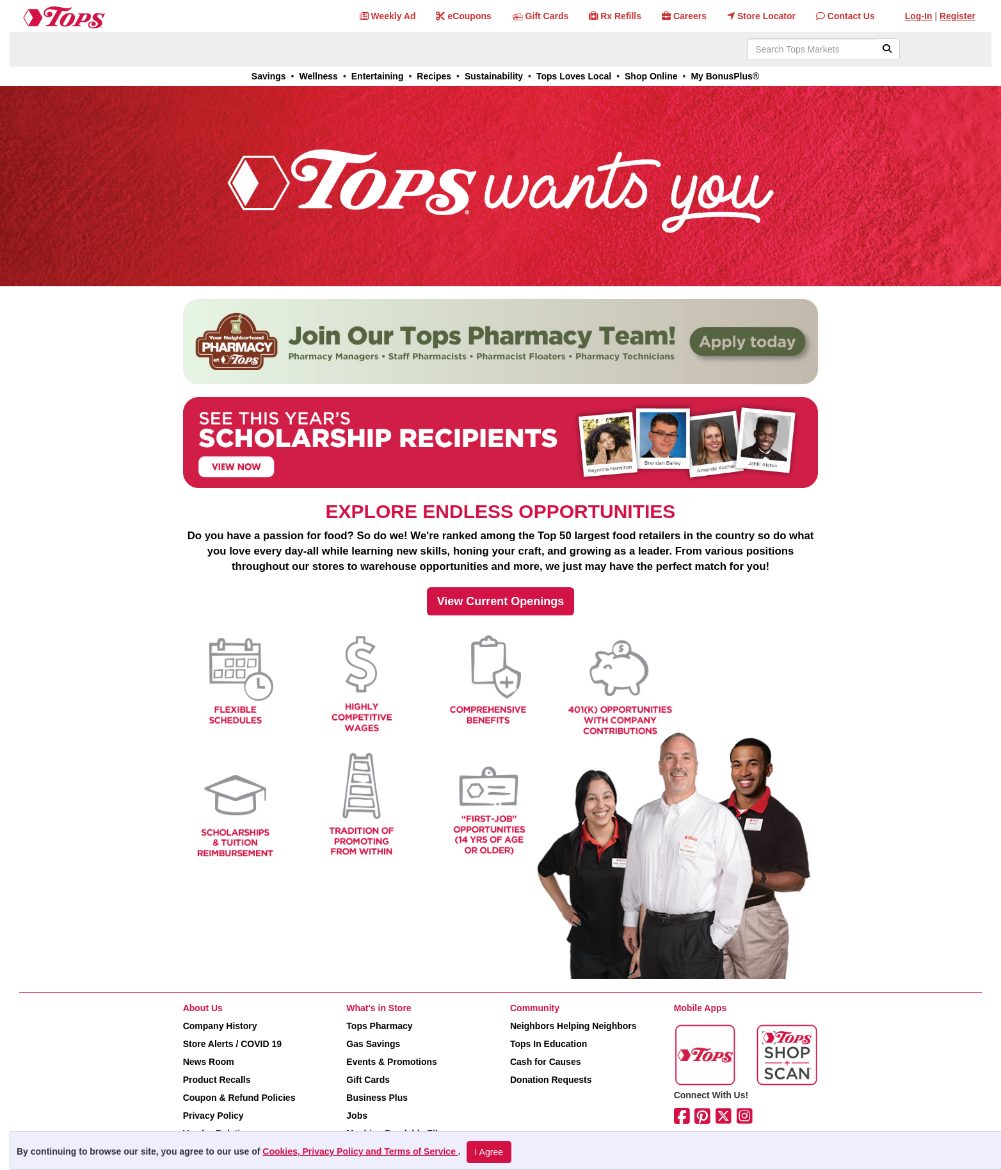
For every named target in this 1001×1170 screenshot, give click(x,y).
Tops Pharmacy (379, 1026)
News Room (208, 1062)
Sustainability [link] (494, 76)
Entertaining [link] (377, 76)
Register (957, 16)
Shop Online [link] (651, 76)
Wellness (318, 76)
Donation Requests (551, 1080)
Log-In (919, 16)
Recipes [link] (434, 76)
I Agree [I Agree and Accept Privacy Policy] (489, 1152)
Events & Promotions (391, 1062)
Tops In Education (548, 1044)
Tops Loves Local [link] (573, 76)
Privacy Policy (213, 1115)
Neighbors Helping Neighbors (573, 1026)
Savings (269, 76)
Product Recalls (217, 1080)
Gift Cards (368, 1080)
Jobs (356, 1115)
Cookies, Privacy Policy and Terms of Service (360, 1151)
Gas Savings (373, 1044)
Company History (220, 1026)
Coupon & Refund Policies (239, 1098)
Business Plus (377, 1098)
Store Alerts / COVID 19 (232, 1044)
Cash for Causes (545, 1062)
